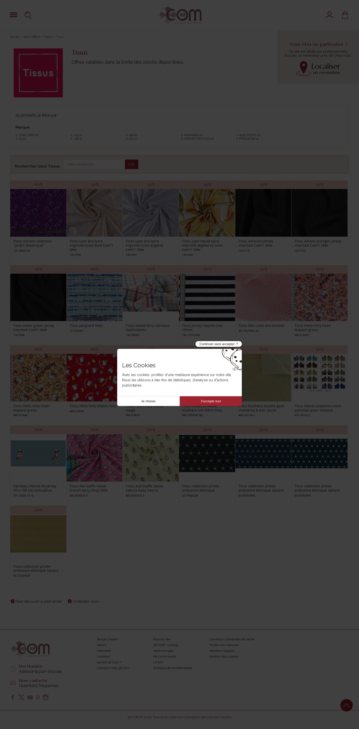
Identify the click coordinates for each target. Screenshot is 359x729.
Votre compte (163, 650)
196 (133, 135)
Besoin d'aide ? (108, 639)
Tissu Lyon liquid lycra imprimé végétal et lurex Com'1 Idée (202, 245)
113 (22, 138)
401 (133, 138)
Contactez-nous (86, 601)
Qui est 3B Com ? (109, 662)
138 (78, 138)
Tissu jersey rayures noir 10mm (202, 327)
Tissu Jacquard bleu (86, 325)
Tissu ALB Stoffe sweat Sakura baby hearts (144, 488)
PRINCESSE (249, 138)
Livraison (103, 656)
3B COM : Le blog (165, 645)
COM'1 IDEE (28, 135)
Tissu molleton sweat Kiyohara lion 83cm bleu (202, 407)
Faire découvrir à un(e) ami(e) (39, 601)
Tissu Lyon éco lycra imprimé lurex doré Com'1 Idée (91, 245)
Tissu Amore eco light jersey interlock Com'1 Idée (317, 243)
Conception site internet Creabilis (207, 717)
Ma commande (164, 656)
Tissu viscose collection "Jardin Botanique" (32, 243)
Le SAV (158, 662)
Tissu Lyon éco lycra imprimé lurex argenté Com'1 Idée (144, 245)
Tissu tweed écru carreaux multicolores (148, 327)
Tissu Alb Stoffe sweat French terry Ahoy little (89, 488)
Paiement (104, 650)
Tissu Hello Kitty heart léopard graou (312, 327)
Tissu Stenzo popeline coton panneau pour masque (317, 407)
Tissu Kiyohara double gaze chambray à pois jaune (261, 407)
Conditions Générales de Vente (231, 639)
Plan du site (161, 639)
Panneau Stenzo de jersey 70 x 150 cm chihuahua (34, 488)
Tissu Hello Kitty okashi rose (93, 405)
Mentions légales (221, 650)
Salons (102, 645)
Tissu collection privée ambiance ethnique (200, 488)
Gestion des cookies (223, 656)
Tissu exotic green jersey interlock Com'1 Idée (33, 327)
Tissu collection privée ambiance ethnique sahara (260, 488)
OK (132, 164)
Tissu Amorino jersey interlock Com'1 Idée (255, 243)
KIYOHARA (193, 135)
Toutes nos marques (224, 645)
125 (78, 135)
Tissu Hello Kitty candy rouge (144, 407)
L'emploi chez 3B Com (113, 668)
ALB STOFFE (249, 135)
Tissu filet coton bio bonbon (261, 325)
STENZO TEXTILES (199, 138)
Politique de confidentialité (172, 668)
